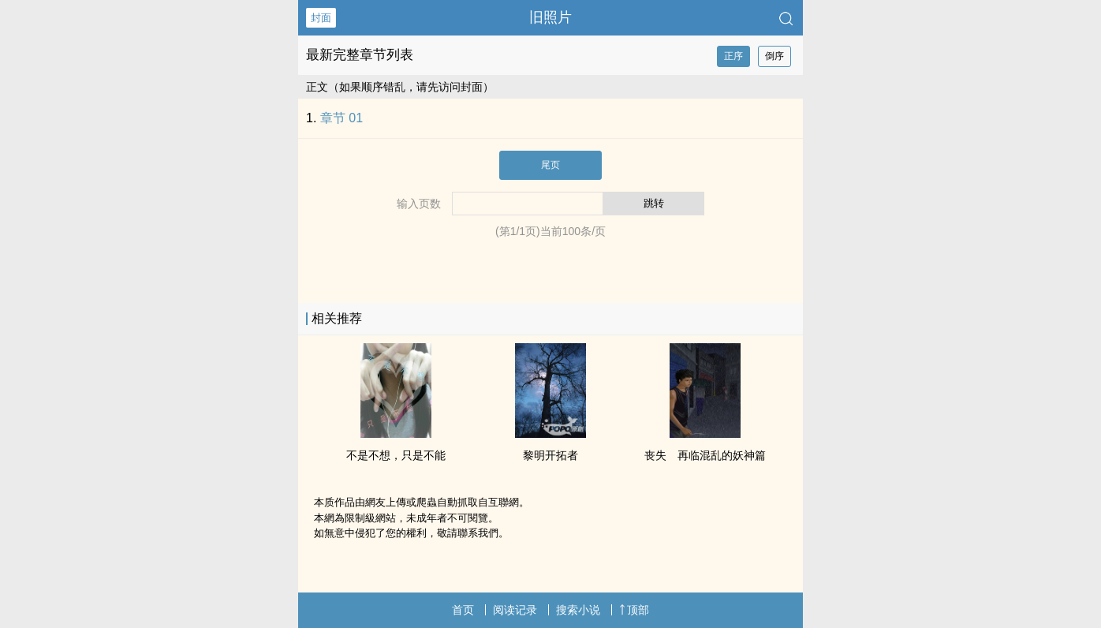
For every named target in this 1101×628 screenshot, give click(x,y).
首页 (463, 610)
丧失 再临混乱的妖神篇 (705, 455)
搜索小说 (578, 610)
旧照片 (550, 17)
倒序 (774, 56)
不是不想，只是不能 (396, 455)
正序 (733, 56)
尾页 (550, 164)
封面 (321, 18)
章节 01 (341, 118)
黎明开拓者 (550, 455)
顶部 (634, 610)
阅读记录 (515, 610)
